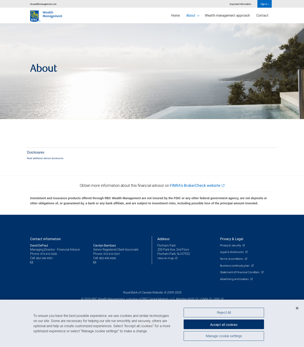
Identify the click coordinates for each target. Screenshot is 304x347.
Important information (240, 4)
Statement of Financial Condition (241, 272)
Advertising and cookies (235, 279)
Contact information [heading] (45, 239)
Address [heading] (163, 239)
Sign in (265, 4)
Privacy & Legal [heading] (231, 239)
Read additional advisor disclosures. (45, 158)
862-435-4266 (108, 258)
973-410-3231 (112, 254)
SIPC (217, 299)
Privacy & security (231, 245)
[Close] (297, 308)
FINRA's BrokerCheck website (195, 185)
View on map (166, 258)
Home (175, 15)
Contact (262, 15)
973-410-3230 (49, 254)
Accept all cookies (224, 323)
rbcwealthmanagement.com (43, 4)
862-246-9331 (45, 258)
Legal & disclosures (232, 252)
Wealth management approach (227, 15)
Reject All (224, 312)
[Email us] (32, 262)
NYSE (190, 299)
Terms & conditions (233, 259)
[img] (152, 71)
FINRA (204, 299)
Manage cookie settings (224, 337)
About (192, 15)
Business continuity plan (235, 265)
